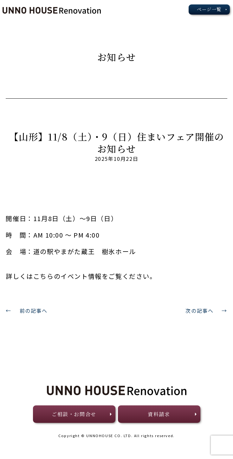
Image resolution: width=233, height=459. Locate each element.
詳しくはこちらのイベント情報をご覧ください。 (81, 276)
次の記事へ (199, 310)
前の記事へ (34, 310)
